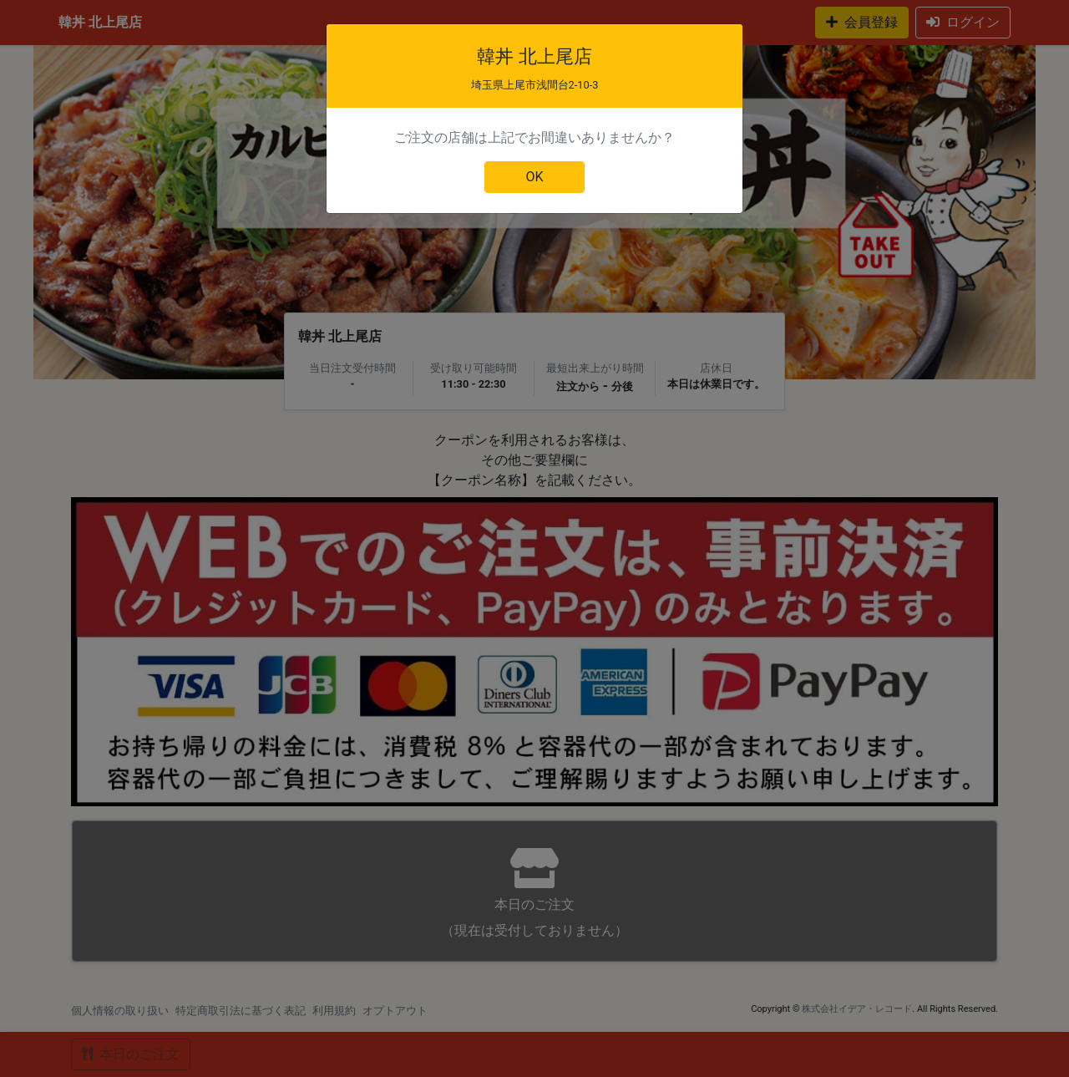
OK (534, 177)
